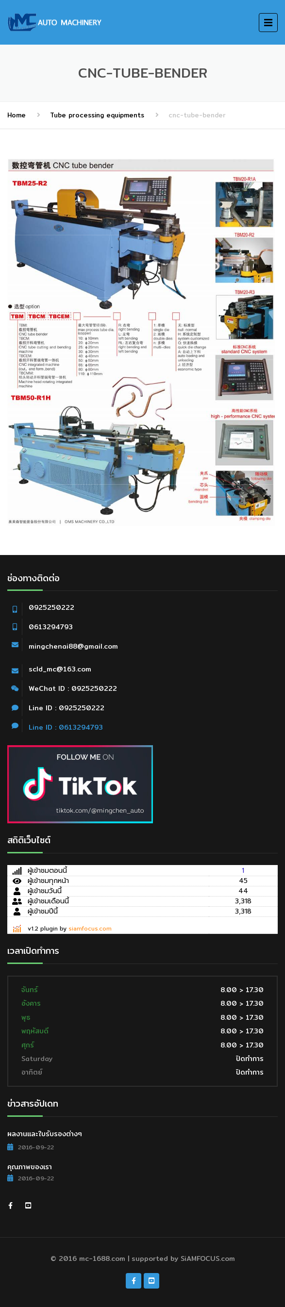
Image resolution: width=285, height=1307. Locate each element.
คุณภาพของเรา (29, 1166)
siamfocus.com (90, 928)
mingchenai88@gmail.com (73, 646)
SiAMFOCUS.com (208, 1258)
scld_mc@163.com (60, 669)
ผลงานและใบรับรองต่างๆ (44, 1133)
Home (16, 115)
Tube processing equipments (97, 115)
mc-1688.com (102, 1258)
